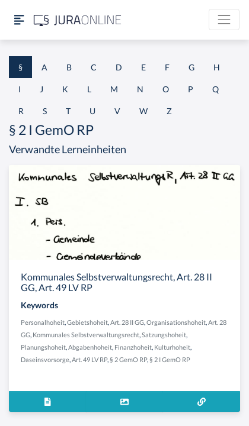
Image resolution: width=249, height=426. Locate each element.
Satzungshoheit (164, 334)
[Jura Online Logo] (77, 20)
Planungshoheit (43, 347)
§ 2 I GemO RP (169, 359)
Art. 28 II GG (127, 322)
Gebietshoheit (87, 322)
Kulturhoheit (172, 347)
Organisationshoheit (176, 322)
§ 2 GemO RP (128, 359)
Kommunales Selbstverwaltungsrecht (86, 334)
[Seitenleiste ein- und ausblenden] (18, 20)
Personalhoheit (43, 322)
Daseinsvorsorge (45, 359)
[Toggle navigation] (224, 19)
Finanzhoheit (133, 347)
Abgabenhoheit (90, 347)
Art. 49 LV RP (89, 359)
